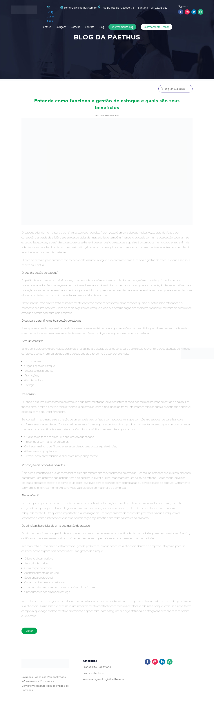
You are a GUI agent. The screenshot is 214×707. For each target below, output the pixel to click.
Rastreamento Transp (156, 27)
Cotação (76, 27)
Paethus (46, 27)
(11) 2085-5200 (50, 14)
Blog (101, 27)
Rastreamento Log (122, 27)
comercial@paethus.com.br (78, 7)
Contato (89, 27)
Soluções (61, 27)
